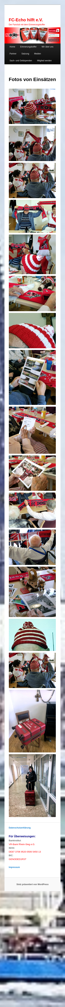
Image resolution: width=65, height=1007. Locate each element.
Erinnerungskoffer (28, 47)
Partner (13, 53)
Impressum (14, 867)
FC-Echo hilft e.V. (26, 19)
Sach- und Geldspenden (21, 60)
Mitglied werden (44, 60)
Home (12, 47)
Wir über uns (47, 47)
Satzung (25, 53)
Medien (37, 53)
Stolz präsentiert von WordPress (32, 884)
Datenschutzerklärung (20, 828)
